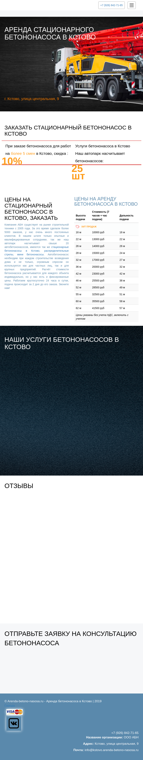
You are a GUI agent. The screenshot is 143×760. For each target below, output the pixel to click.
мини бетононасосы (30, 254)
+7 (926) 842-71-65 (111, 5)
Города (9, 705)
